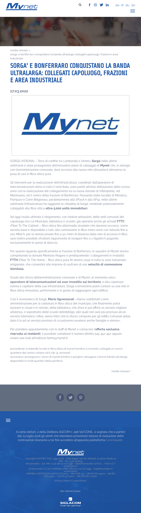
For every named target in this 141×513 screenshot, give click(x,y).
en (117, 5)
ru (127, 5)
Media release (19, 50)
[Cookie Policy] (78, 480)
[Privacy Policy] (62, 480)
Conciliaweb (114, 440)
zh (133, 5)
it (122, 5)
